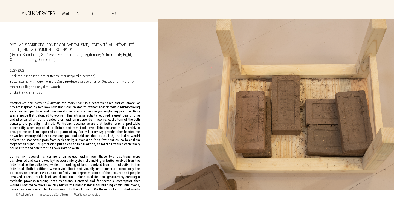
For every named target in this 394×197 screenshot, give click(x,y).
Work (66, 13)
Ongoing (98, 13)
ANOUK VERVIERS (38, 13)
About (81, 13)
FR (114, 13)
